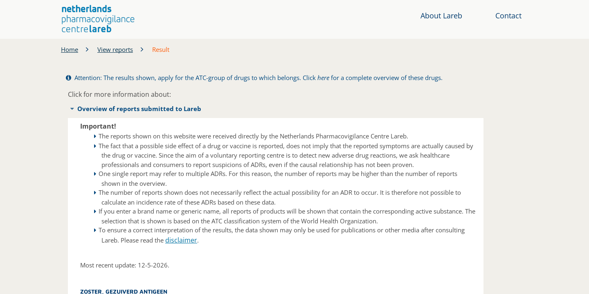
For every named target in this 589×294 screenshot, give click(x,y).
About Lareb (441, 15)
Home (69, 49)
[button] (98, 18)
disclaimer (181, 240)
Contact (508, 15)
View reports (115, 49)
